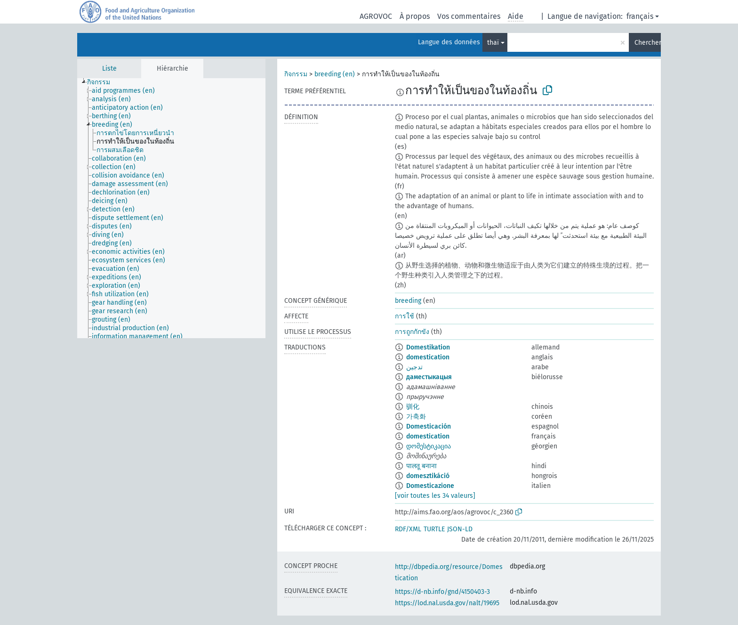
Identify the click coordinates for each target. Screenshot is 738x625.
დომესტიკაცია (428, 446)
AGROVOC (376, 16)
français (639, 16)
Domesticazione (430, 486)
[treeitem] (103, 82)
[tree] (171, 208)
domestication (427, 357)
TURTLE (434, 529)
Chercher (647, 43)
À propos (415, 16)
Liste (109, 69)
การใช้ (404, 316)
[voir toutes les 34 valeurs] (435, 496)
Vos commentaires (468, 16)
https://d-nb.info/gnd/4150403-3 (442, 592)
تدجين (414, 367)
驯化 (412, 407)
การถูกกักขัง (412, 332)
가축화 (416, 417)
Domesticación (428, 426)
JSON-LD (460, 529)
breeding (408, 301)
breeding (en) (334, 74)
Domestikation (428, 347)
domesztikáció (427, 476)
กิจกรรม (295, 74)
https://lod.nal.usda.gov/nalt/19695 (447, 603)
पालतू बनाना (421, 466)
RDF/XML (408, 529)
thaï (493, 43)
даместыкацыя (429, 377)
